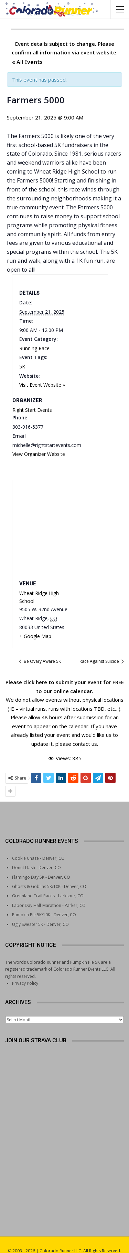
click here (35, 682)
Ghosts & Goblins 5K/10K (36, 874)
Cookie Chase (25, 846)
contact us (85, 743)
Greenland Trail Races (33, 883)
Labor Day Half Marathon (36, 893)
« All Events (27, 62)
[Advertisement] (64, 1159)
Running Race (34, 348)
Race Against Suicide (99, 661)
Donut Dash (23, 855)
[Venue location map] (40, 528)
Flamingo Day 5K (28, 865)
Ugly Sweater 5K (27, 912)
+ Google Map (35, 636)
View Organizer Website (38, 454)
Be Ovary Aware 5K (42, 661)
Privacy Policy (25, 971)
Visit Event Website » (42, 385)
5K (22, 366)
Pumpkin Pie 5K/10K (31, 902)
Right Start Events (32, 410)
